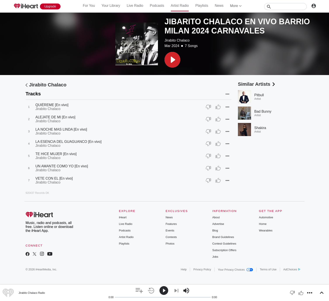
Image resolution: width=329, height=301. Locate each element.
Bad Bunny (262, 111)
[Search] (285, 6)
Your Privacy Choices (235, 269)
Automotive (266, 217)
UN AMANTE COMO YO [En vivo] (61, 166)
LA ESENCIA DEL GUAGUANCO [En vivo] (68, 142)
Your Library (110, 5)
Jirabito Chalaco (177, 40)
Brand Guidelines (223, 237)
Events (170, 230)
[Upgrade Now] (50, 6)
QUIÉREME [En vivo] (51, 105)
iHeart (122, 217)
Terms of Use (268, 269)
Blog (215, 230)
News (219, 5)
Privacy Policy (202, 269)
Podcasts (157, 5)
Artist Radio (180, 5)
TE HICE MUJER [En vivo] (55, 154)
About (216, 217)
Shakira (260, 128)
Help (184, 269)
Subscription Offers (224, 250)
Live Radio (135, 5)
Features (171, 224)
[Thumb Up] (218, 107)
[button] (172, 60)
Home (263, 224)
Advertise (218, 224)
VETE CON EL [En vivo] (54, 178)
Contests (171, 237)
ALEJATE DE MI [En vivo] (55, 117)
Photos (170, 243)
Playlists (201, 5)
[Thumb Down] (208, 107)
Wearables (265, 230)
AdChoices (291, 269)
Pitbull (259, 95)
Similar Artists (257, 84)
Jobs (215, 256)
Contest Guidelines (224, 243)
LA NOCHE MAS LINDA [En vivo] (61, 129)
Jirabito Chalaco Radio (32, 292)
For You (89, 5)
